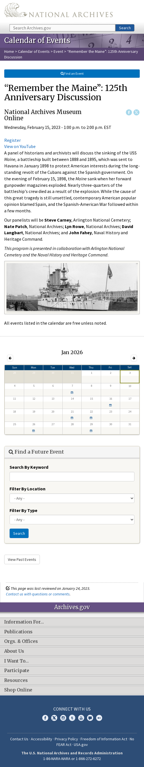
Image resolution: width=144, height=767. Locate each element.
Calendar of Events (34, 51)
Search (125, 27)
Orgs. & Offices (21, 641)
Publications (18, 631)
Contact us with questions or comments (38, 594)
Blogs (90, 717)
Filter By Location (27, 488)
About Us (14, 651)
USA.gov (81, 744)
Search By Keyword (29, 467)
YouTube (81, 717)
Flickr (99, 717)
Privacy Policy (66, 738)
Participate (16, 670)
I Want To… (16, 661)
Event (58, 51)
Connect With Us (72, 709)
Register (12, 140)
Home (9, 51)
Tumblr (72, 717)
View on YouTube (20, 146)
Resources (16, 680)
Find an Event (72, 73)
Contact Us (19, 738)
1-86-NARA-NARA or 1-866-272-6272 (72, 758)
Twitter (136, 112)
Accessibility (41, 738)
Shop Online (18, 690)
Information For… (24, 622)
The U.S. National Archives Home (58, 12)
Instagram (63, 717)
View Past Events (22, 559)
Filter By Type (23, 510)
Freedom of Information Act (104, 738)
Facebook (128, 112)
